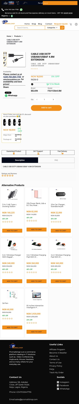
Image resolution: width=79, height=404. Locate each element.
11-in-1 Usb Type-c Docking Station (9, 205)
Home (27, 24)
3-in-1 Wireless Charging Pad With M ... (36, 256)
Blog (40, 24)
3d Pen (5, 303)
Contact (48, 24)
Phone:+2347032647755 (20, 392)
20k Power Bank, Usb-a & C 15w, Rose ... (36, 204)
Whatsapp (11, 95)
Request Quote (61, 24)
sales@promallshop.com (11, 79)
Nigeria (5, 16)
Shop (34, 24)
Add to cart (46, 107)
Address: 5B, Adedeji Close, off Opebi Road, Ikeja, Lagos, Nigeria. (19, 384)
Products (17, 36)
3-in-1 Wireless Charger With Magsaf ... (11, 256)
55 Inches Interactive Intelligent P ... (35, 307)
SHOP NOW (68, 13)
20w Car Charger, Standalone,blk (58, 205)
